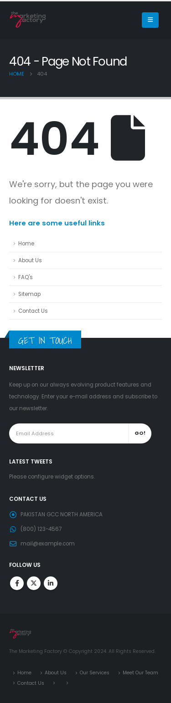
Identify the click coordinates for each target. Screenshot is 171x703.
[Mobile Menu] (150, 20)
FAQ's (25, 277)
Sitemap (29, 294)
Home (26, 243)
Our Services (94, 672)
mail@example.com (48, 543)
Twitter (34, 583)
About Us (30, 260)
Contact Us (33, 311)
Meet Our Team (140, 672)
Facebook (17, 583)
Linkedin (50, 583)
